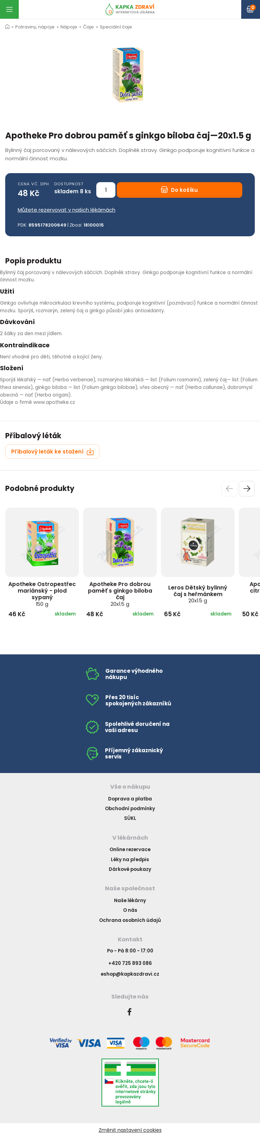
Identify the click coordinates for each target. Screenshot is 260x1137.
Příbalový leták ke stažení (52, 451)
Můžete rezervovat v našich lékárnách (66, 209)
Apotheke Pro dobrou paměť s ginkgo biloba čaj (120, 594)
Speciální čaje (116, 27)
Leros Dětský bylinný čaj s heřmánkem (197, 594)
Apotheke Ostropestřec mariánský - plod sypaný (42, 594)
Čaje (88, 27)
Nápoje (68, 27)
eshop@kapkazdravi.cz (130, 974)
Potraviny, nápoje (35, 27)
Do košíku (179, 190)
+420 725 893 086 (130, 963)
